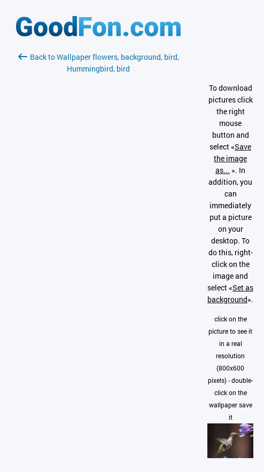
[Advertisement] (98, 201)
